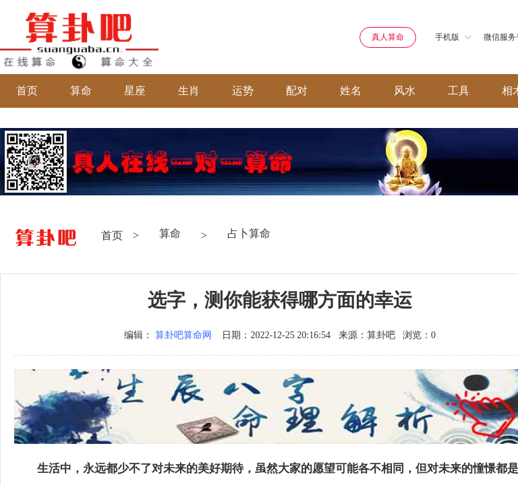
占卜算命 (248, 233)
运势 (243, 90)
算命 (81, 90)
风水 (404, 90)
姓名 (351, 90)
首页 (27, 90)
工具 (458, 90)
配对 (297, 90)
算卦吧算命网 (183, 335)
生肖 (189, 90)
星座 (135, 90)
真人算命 (388, 37)
